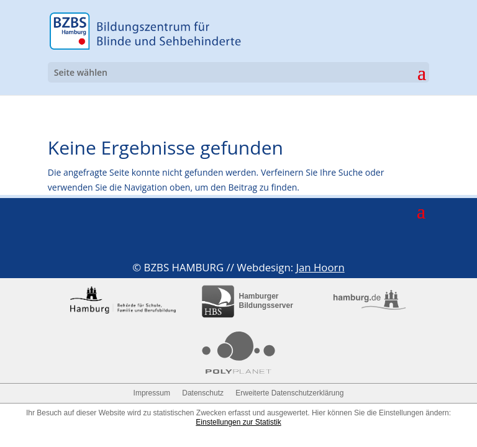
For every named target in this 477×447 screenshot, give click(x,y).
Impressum (152, 393)
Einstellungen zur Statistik (238, 422)
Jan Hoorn (320, 267)
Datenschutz (203, 393)
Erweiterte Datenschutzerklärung (289, 393)
